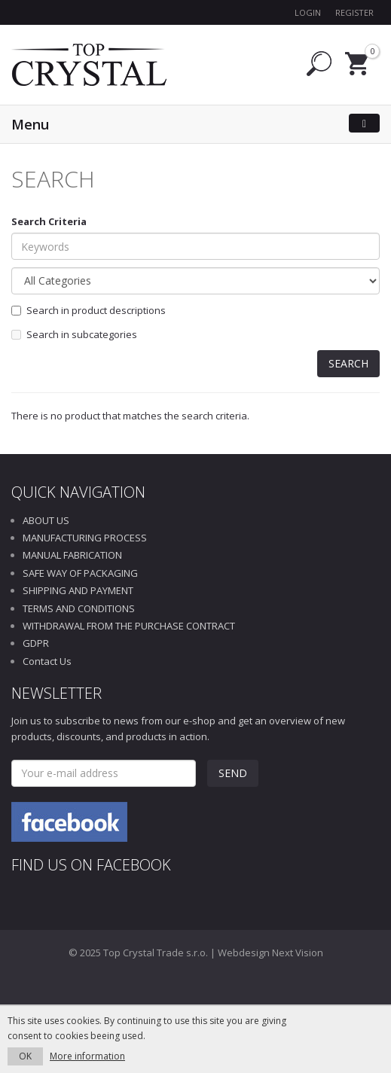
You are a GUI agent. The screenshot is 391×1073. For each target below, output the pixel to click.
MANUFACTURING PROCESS (85, 537)
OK (25, 1056)
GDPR (36, 643)
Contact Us (47, 661)
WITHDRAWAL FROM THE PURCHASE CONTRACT (129, 626)
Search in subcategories (74, 334)
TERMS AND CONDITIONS (79, 608)
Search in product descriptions (88, 310)
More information (87, 1056)
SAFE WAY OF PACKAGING (80, 573)
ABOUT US (46, 520)
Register (354, 12)
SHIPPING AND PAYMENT (78, 590)
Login (308, 12)
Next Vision (297, 952)
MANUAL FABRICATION (72, 555)
